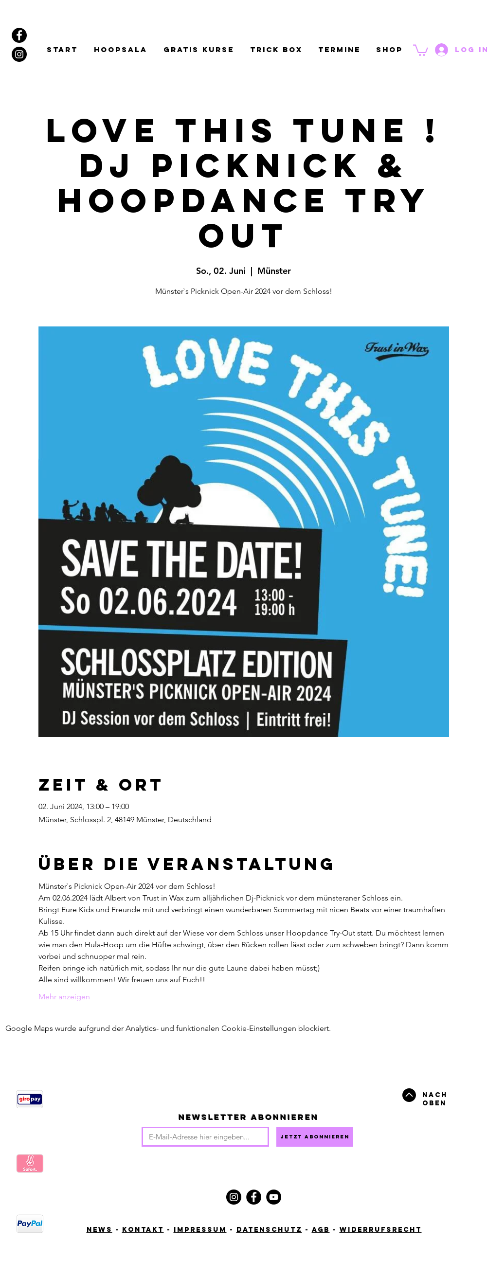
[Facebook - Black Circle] (19, 35)
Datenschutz (269, 1230)
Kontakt (143, 1230)
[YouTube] (273, 1197)
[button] (420, 49)
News (99, 1230)
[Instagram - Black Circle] (19, 54)
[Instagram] (233, 1197)
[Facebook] (253, 1197)
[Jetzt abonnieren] (314, 1137)
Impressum (200, 1230)
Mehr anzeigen (64, 996)
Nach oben (435, 1099)
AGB (321, 1230)
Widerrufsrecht (381, 1230)
